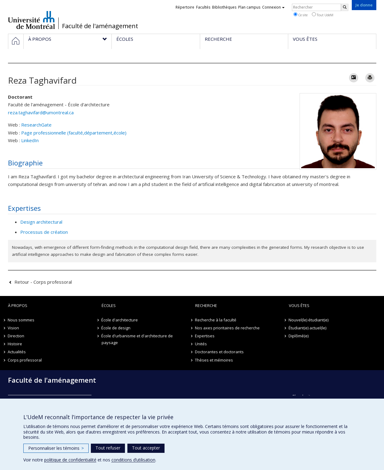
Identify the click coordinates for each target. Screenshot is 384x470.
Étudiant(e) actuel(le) (308, 328)
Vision (13, 328)
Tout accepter (146, 448)
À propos (17, 305)
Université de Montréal (31, 20)
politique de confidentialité (70, 460)
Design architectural (41, 222)
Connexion (273, 7)
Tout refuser (107, 448)
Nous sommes (21, 320)
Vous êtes (299, 305)
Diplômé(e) (299, 336)
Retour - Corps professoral (43, 282)
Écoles (109, 305)
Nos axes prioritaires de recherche (227, 328)
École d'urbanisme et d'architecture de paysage (137, 339)
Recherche (206, 305)
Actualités (17, 351)
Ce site (300, 14)
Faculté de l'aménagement (100, 26)
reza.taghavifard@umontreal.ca (41, 112)
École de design (116, 328)
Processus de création (44, 232)
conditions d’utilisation (133, 460)
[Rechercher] (344, 7)
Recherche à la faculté (216, 320)
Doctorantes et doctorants (219, 351)
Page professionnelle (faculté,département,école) (73, 133)
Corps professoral (25, 360)
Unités (201, 344)
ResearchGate (36, 125)
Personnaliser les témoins (56, 448)
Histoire (15, 344)
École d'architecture (120, 320)
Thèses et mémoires (214, 360)
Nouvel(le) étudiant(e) (309, 320)
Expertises (205, 336)
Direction (16, 336)
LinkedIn (30, 140)
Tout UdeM (322, 14)
